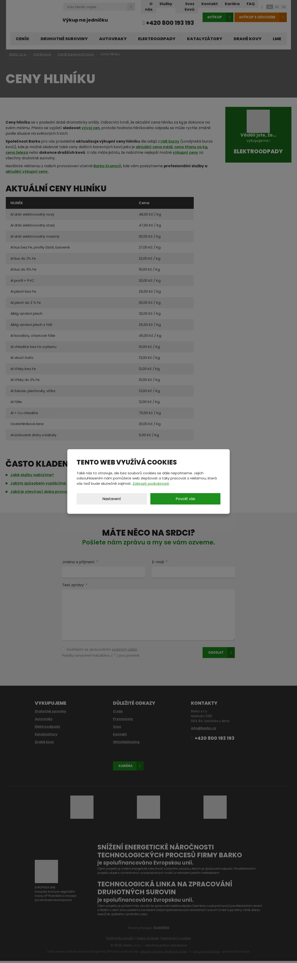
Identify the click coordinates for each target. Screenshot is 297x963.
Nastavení (111, 498)
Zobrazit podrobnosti (150, 483)
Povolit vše (185, 498)
